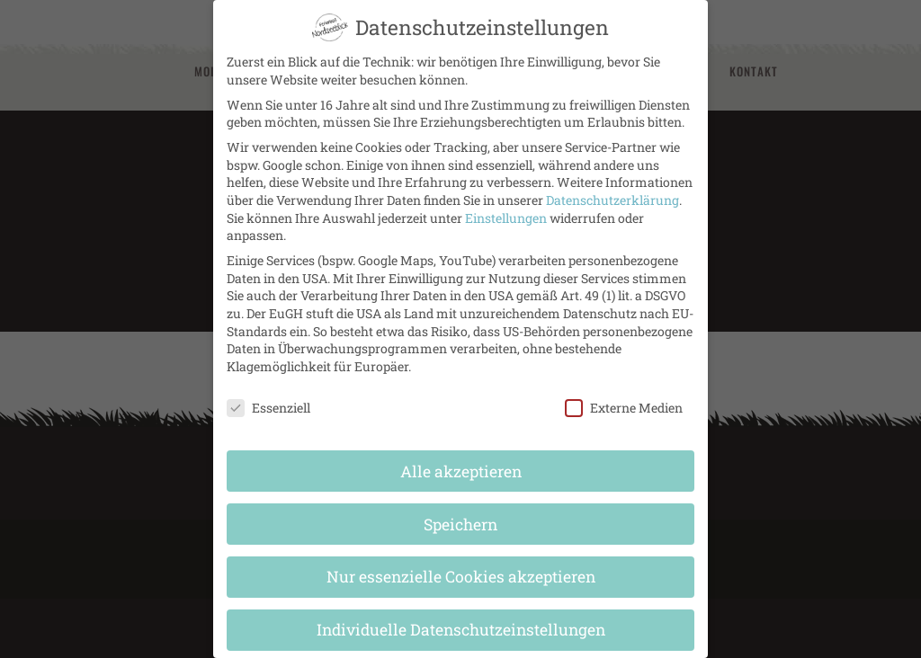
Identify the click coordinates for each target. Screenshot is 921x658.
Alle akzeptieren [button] (461, 455)
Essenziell (268, 391)
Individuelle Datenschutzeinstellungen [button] (461, 614)
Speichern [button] (460, 508)
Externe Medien (624, 391)
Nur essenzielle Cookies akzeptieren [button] (460, 561)
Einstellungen (506, 201)
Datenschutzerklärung (612, 183)
